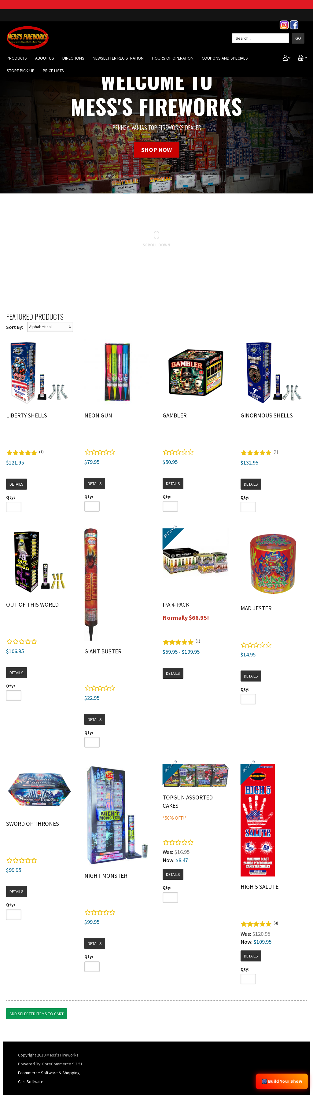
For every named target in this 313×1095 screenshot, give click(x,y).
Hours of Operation (172, 58)
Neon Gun (98, 415)
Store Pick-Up (21, 70)
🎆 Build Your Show (281, 1081)
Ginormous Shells (267, 415)
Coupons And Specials (225, 58)
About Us (44, 58)
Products (17, 58)
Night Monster (105, 875)
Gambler (174, 415)
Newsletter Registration (118, 58)
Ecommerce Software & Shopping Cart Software (49, 1077)
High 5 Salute (259, 886)
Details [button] (16, 484)
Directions (73, 58)
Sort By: (14, 327)
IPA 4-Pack (176, 604)
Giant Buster (102, 651)
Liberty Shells (26, 415)
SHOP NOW (156, 149)
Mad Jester (256, 608)
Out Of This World (32, 604)
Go (298, 38)
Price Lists (53, 70)
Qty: (10, 497)
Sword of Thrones (32, 823)
